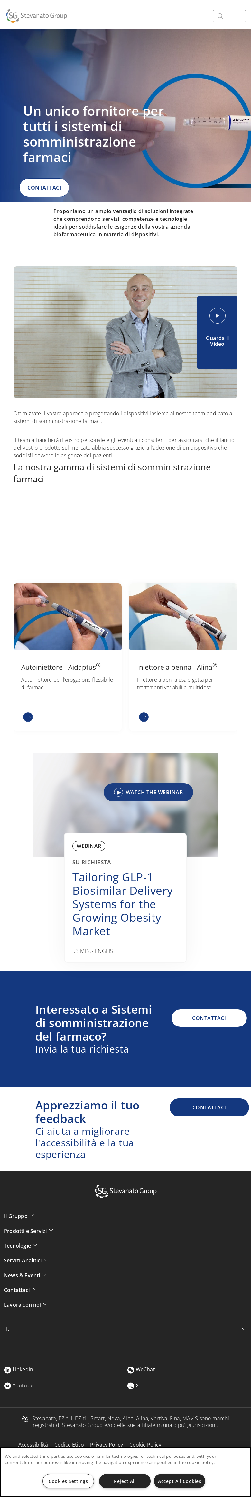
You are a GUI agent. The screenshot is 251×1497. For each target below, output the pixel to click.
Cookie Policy (145, 1444)
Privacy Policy (106, 1444)
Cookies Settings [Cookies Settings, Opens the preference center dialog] (68, 1481)
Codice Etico (69, 1444)
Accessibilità (33, 1444)
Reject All (125, 1481)
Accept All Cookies (179, 1481)
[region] (125, 1472)
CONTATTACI (44, 187)
